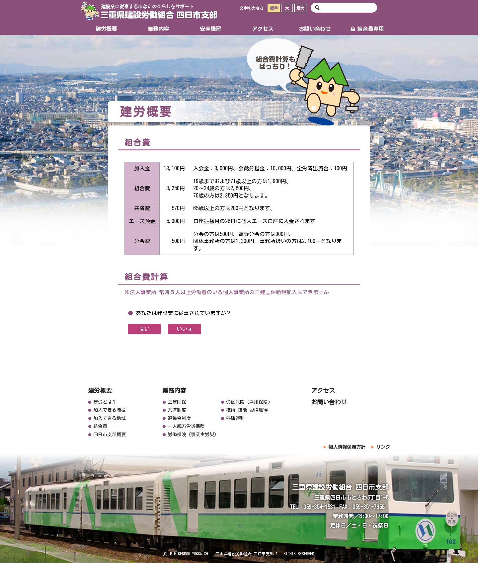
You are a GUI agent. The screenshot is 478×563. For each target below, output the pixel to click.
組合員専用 (367, 29)
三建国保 (177, 402)
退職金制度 (179, 418)
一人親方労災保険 (186, 426)
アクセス (262, 29)
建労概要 (106, 29)
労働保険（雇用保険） (249, 402)
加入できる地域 (109, 418)
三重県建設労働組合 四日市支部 (149, 10)
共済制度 (177, 410)
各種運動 (235, 418)
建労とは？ (105, 402)
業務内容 (158, 29)
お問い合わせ (315, 29)
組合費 (100, 426)
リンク (383, 447)
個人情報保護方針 (346, 447)
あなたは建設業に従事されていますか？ (183, 313)
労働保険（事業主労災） (193, 434)
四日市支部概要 (109, 434)
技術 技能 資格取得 (247, 410)
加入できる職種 (109, 410)
